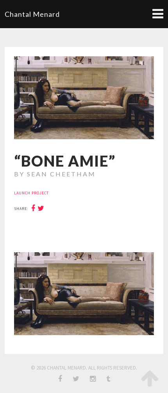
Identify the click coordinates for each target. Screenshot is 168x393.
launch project (31, 193)
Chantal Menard (32, 14)
